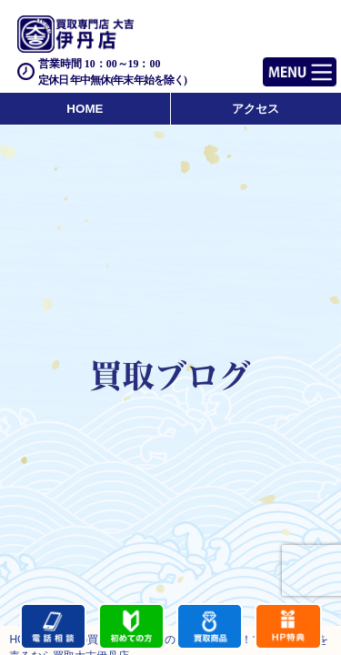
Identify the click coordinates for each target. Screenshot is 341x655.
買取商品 (209, 626)
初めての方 (131, 626)
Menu (279, 64)
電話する (53, 626)
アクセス (255, 109)
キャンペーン (287, 626)
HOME (84, 109)
